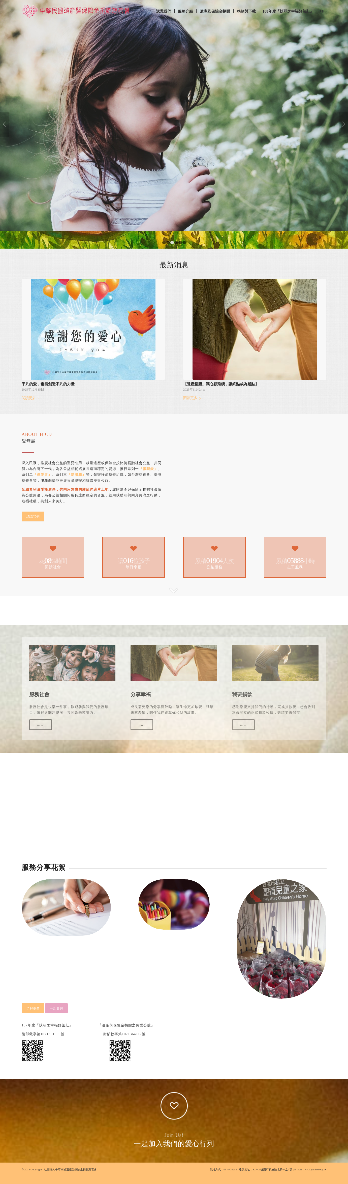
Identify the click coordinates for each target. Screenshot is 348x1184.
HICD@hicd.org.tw (316, 1176)
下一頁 (343, 128)
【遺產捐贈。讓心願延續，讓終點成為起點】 (221, 392)
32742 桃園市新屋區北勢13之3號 (272, 1176)
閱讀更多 (31, 406)
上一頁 (4, 128)
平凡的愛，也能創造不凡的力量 (48, 392)
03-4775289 (230, 1176)
